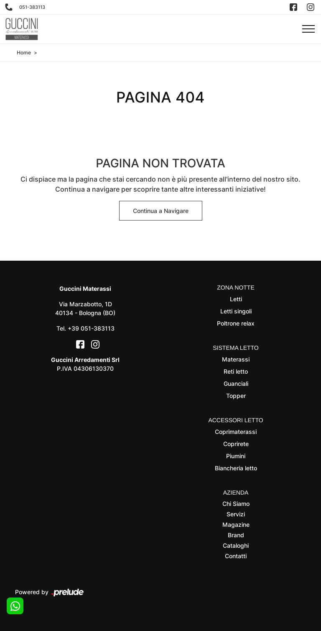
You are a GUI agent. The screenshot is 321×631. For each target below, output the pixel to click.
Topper (236, 395)
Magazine (236, 524)
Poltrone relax (236, 323)
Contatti (236, 555)
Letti (236, 299)
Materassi (236, 359)
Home (24, 52)
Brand (236, 535)
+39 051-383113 (91, 328)
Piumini (235, 455)
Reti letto (236, 371)
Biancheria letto (236, 468)
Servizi (236, 514)
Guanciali (236, 383)
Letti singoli (236, 311)
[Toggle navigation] (308, 29)
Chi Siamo (236, 503)
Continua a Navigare (161, 210)
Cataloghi (236, 545)
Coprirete (236, 443)
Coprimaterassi (236, 431)
